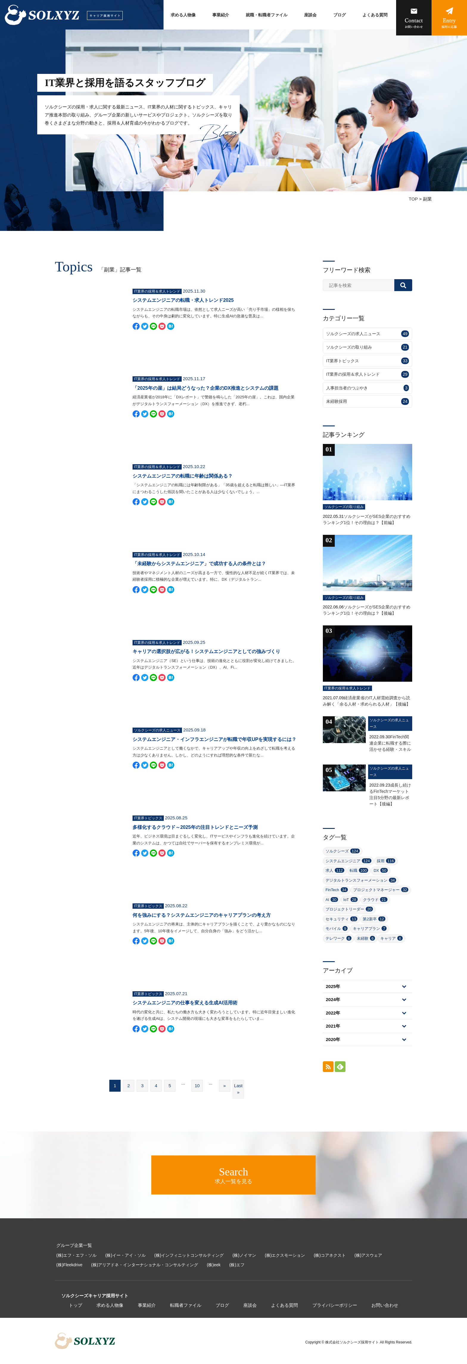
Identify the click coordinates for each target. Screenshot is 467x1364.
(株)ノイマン (244, 1255)
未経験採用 (367, 401)
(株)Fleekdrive (69, 1264)
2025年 (333, 986)
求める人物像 (183, 15)
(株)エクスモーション (285, 1255)
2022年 (333, 1012)
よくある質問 (374, 15)
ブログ (339, 15)
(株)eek (214, 1264)
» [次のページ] (224, 1085)
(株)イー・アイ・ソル (125, 1255)
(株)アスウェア (368, 1255)
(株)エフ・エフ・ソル (76, 1255)
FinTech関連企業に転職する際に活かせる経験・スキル (390, 743)
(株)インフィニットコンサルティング (189, 1255)
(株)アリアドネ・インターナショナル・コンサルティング (144, 1264)
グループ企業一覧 (74, 1245)
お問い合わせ (384, 1305)
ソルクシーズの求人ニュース (367, 333)
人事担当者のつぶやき (367, 388)
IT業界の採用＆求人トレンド (367, 374)
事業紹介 (220, 15)
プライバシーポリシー (334, 1305)
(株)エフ (237, 1264)
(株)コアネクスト (330, 1255)
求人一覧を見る (234, 1175)
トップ (75, 1305)
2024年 (333, 999)
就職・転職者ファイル (266, 15)
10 (197, 1085)
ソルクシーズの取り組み (367, 347)
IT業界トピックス (367, 361)
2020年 (333, 1039)
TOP (413, 198)
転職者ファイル (185, 1305)
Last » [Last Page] (238, 1089)
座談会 (310, 15)
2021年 (333, 1026)
